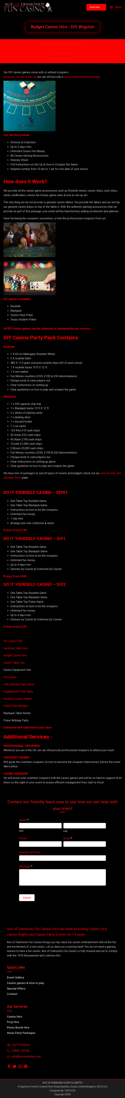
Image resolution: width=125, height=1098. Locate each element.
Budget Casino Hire (15, 655)
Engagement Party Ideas (18, 691)
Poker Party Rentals (15, 706)
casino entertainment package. (82, 76)
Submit (27, 897)
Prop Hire (13, 1022)
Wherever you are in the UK (19, 76)
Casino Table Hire (14, 662)
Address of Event (29, 852)
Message (25, 866)
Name (23, 820)
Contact (12, 994)
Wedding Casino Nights (17, 698)
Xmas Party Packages (21, 1033)
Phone (23, 838)
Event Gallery (15, 977)
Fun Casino (10, 677)
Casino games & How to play (25, 983)
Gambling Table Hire (15, 648)
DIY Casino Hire (13, 641)
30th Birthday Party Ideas (18, 684)
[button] (96, 7)
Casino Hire (14, 1016)
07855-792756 (62, 58)
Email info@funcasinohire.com (62, 43)
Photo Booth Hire (18, 1027)
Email (67, 838)
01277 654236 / (62, 53)
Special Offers (16, 988)
